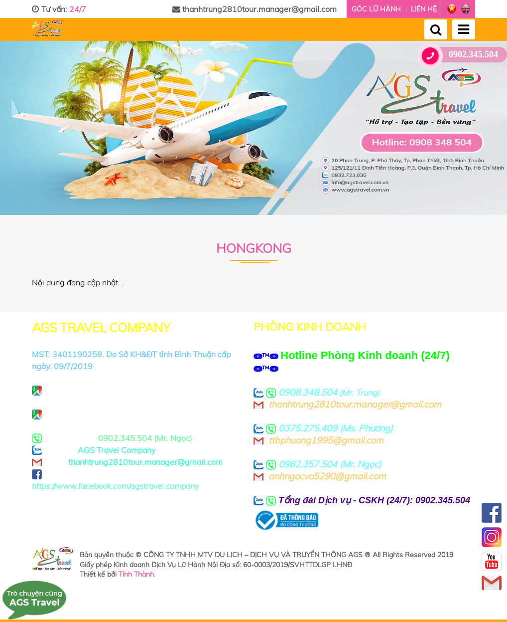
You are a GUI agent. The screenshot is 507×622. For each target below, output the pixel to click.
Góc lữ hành (376, 8)
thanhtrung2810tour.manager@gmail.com (254, 9)
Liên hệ (424, 8)
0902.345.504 (461, 54)
